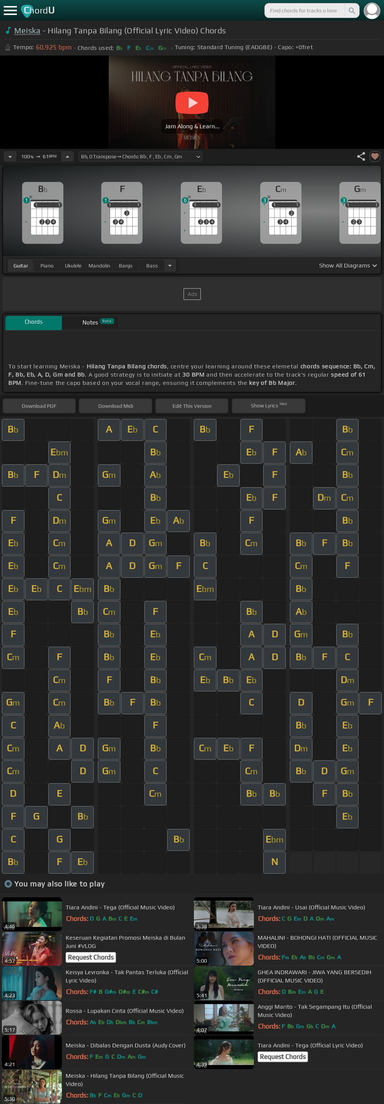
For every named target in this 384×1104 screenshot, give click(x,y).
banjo (125, 266)
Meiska (27, 30)
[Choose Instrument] (170, 265)
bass (152, 266)
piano (47, 266)
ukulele (73, 266)
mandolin (99, 266)
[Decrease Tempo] (10, 156)
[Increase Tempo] (67, 156)
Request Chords (91, 957)
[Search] (351, 10)
